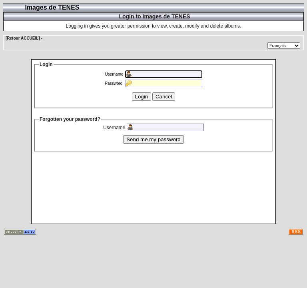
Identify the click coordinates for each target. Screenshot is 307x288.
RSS (296, 232)
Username (114, 74)
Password (113, 83)
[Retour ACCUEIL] (23, 38)
